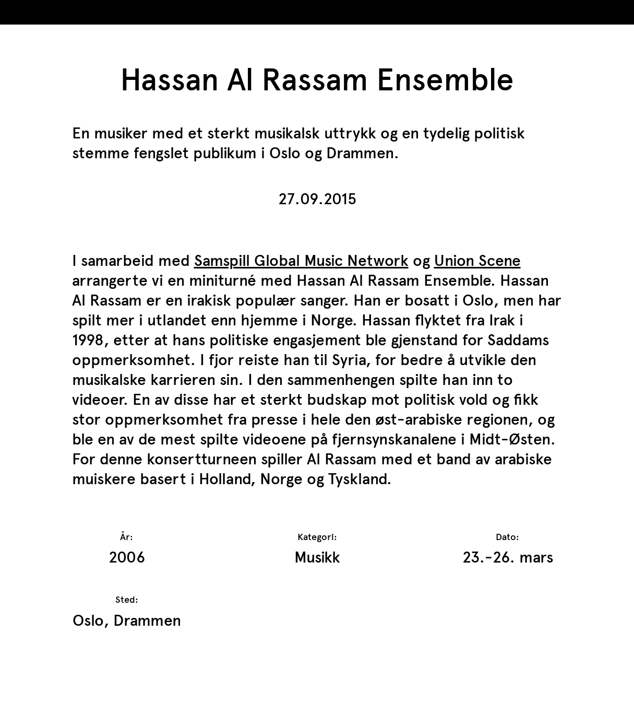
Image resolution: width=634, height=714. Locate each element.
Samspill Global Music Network (301, 260)
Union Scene (477, 260)
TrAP (58, 15)
